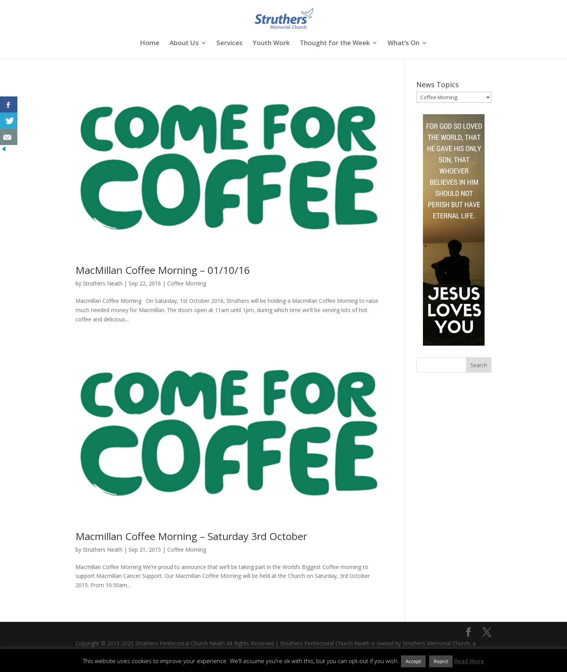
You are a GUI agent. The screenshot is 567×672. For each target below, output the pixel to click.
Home (149, 43)
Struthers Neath (102, 283)
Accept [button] (413, 661)
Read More (469, 661)
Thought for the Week (335, 43)
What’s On (403, 43)
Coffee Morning (186, 283)
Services (229, 43)
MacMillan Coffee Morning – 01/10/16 (162, 270)
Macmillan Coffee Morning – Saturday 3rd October (191, 536)
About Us (184, 43)
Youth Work (271, 43)
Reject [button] (441, 661)
